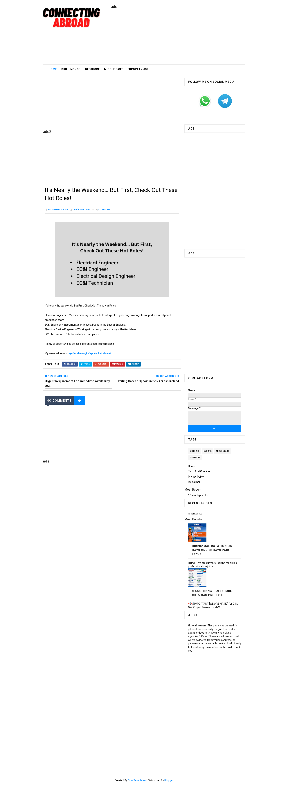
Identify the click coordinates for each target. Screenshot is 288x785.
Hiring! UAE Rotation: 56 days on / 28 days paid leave (212, 550)
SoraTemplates (137, 780)
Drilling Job (71, 69)
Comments (104, 210)
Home (53, 69)
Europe (207, 451)
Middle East (222, 451)
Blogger (168, 780)
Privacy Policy (196, 476)
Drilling (194, 451)
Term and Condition (199, 471)
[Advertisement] (178, 35)
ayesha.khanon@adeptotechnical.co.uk (90, 353)
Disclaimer (194, 482)
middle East (113, 69)
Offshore (92, 69)
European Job (138, 69)
